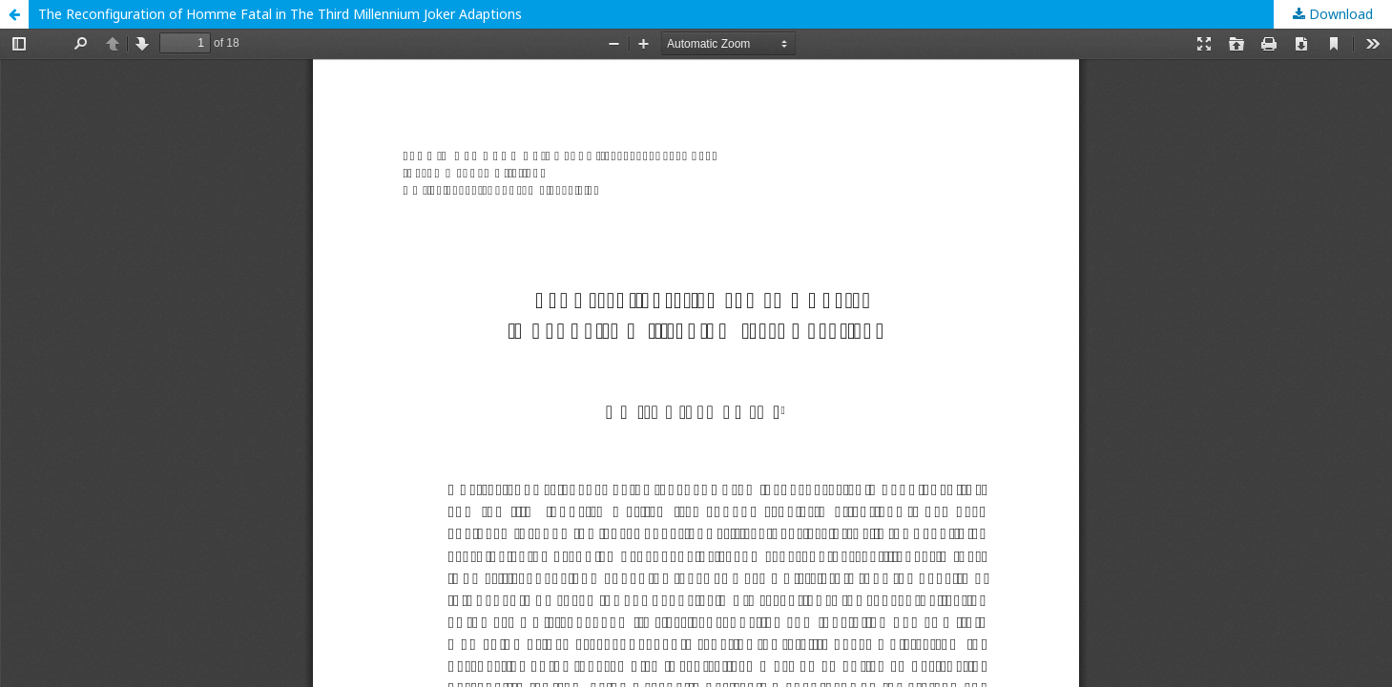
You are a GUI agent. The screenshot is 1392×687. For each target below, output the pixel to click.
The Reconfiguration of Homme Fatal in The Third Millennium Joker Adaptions (280, 14)
